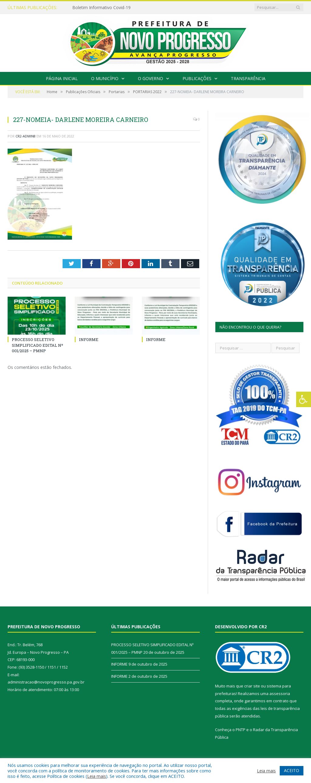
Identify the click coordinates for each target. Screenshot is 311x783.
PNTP (240, 729)
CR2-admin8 (25, 136)
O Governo (150, 78)
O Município (104, 78)
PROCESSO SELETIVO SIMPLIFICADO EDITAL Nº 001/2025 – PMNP (37, 345)
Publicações (197, 78)
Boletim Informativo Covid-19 (101, 7)
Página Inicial (62, 78)
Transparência (248, 78)
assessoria (279, 693)
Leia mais (96, 776)
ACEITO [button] (291, 770)
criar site (252, 686)
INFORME (88, 339)
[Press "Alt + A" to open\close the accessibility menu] (303, 399)
